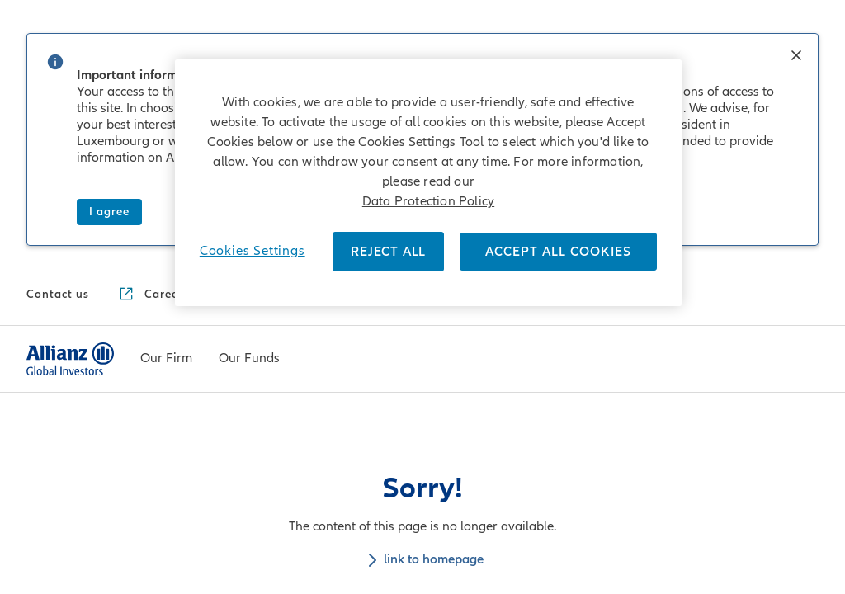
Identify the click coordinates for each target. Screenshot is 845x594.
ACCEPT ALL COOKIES (558, 251)
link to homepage (423, 307)
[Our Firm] (166, 107)
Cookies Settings (252, 251)
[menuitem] (166, 106)
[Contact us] (57, 42)
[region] (428, 182)
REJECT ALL (388, 251)
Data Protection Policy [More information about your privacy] (428, 201)
